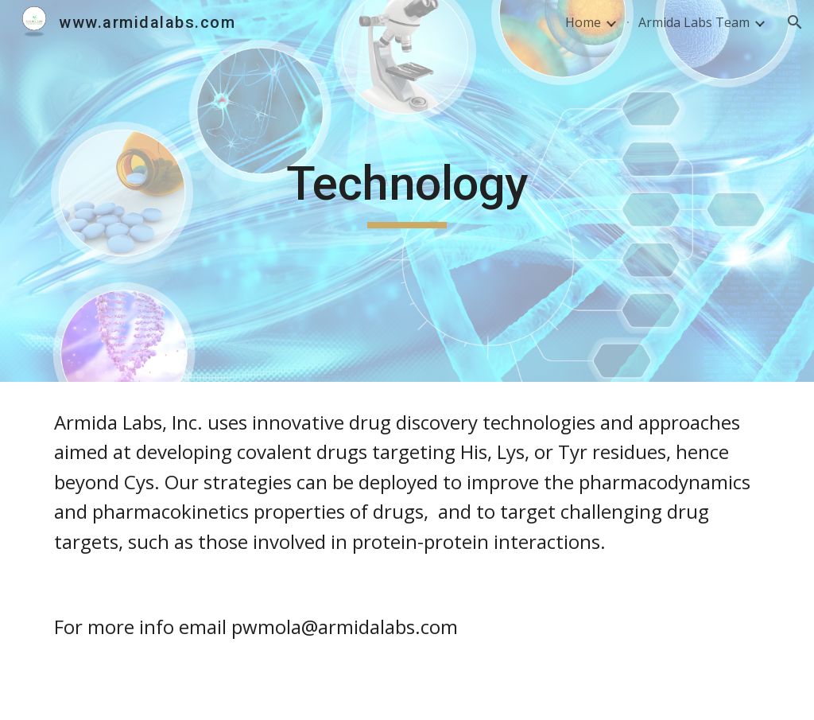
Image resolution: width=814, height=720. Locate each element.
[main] (406, 191)
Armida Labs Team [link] (694, 22)
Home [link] (583, 22)
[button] (795, 22)
